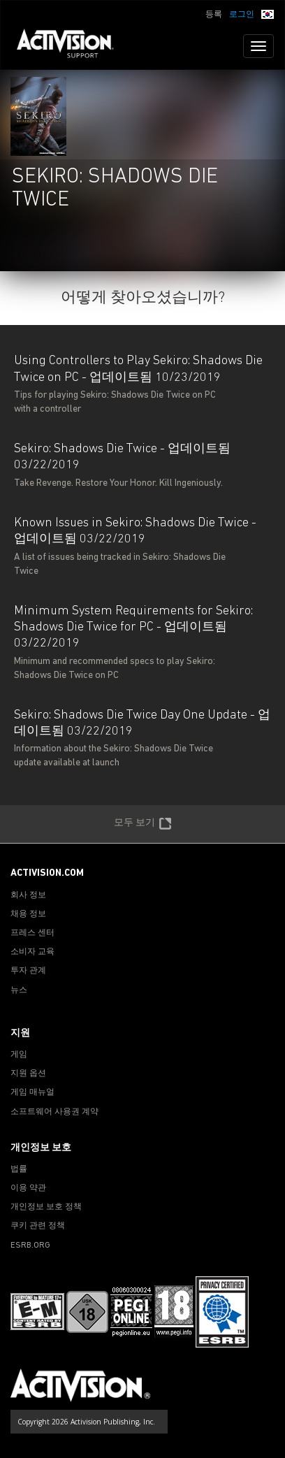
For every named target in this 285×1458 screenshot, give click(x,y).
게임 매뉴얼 (32, 1092)
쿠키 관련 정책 (37, 1226)
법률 (18, 1169)
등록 (213, 14)
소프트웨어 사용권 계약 (54, 1112)
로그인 (241, 14)
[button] (267, 13)
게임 (18, 1055)
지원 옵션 (28, 1073)
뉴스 (18, 990)
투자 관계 (28, 971)
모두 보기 (143, 824)
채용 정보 (28, 914)
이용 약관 (28, 1188)
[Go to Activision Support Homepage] (72, 46)
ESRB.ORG (30, 1245)
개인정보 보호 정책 (46, 1207)
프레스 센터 (32, 933)
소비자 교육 (32, 952)
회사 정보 (28, 895)
